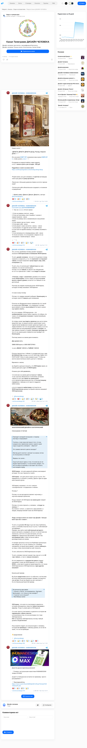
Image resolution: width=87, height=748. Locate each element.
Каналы (12, 3)
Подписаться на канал (28, 51)
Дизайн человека (12, 704)
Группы (45, 3)
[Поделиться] (7, 59)
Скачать (37, 3)
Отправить (8, 732)
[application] (71, 30)
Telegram (4, 9)
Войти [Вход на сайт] (82, 3)
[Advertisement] (28, 76)
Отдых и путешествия (19, 9)
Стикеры (28, 3)
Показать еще (28, 696)
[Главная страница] (2, 3)
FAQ (53, 3)
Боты (20, 3)
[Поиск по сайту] (62, 3)
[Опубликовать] (66, 3)
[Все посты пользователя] (37, 705)
